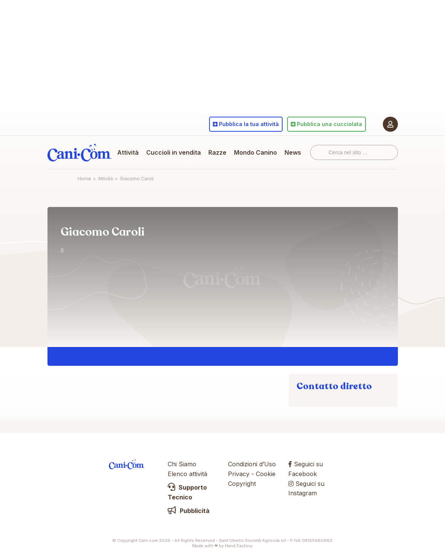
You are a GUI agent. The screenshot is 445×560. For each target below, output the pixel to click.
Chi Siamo (182, 464)
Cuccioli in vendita (173, 152)
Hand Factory (238, 545)
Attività (128, 152)
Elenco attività (187, 474)
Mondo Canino (255, 152)
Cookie (265, 474)
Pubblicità (189, 510)
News (292, 152)
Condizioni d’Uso (252, 464)
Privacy (238, 474)
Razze (217, 152)
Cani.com (79, 152)
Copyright (242, 483)
